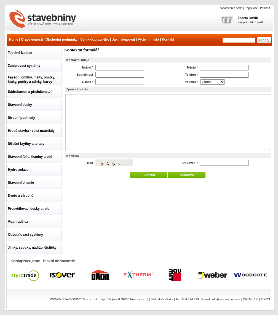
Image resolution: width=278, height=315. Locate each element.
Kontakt (168, 39)
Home (13, 39)
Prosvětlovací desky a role (29, 209)
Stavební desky (20, 105)
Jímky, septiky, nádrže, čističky (32, 248)
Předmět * (191, 81)
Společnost (85, 74)
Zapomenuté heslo (231, 8)
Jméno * (87, 67)
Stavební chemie (21, 183)
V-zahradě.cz (18, 222)
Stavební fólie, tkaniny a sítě (30, 157)
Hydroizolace (18, 170)
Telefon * (191, 74)
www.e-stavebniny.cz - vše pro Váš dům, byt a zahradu (46, 19)
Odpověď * (190, 162)
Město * (192, 67)
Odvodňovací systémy (25, 235)
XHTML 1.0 (250, 299)
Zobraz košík (248, 18)
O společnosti (32, 39)
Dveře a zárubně (21, 196)
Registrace (251, 8)
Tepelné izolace (20, 53)
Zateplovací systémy (24, 66)
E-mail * (87, 81)
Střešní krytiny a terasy (26, 144)
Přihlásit (265, 8)
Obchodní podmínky (61, 39)
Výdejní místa (148, 39)
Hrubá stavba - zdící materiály (31, 131)
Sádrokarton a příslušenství (30, 92)
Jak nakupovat (123, 39)
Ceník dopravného (94, 39)
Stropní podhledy (21, 118)
